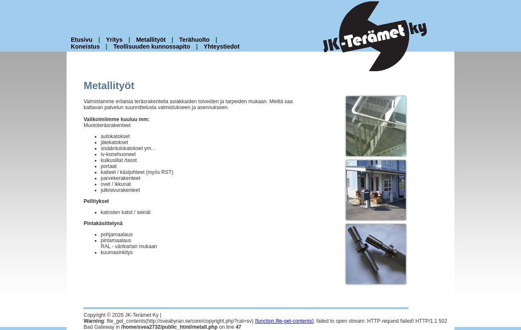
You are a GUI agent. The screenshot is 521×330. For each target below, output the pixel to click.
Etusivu (82, 39)
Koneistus (85, 46)
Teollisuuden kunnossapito (151, 46)
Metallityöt (151, 39)
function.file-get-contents (284, 321)
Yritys (114, 39)
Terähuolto (194, 39)
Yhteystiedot (221, 46)
